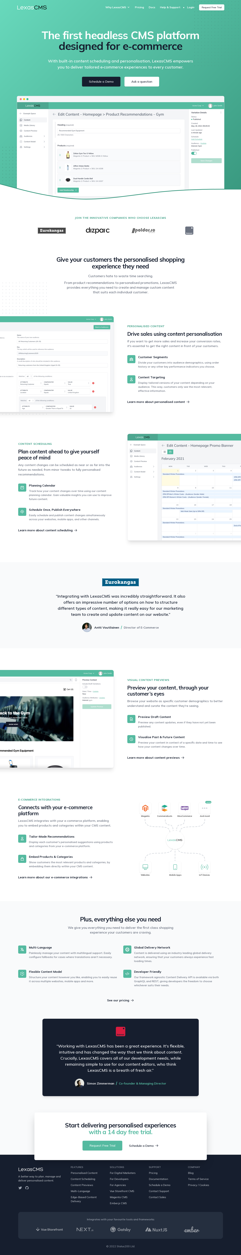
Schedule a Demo (101, 81)
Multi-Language (80, 1191)
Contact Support (159, 1191)
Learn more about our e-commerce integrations (55, 877)
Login (191, 7)
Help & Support (170, 7)
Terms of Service (198, 1179)
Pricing (139, 7)
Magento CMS (118, 1197)
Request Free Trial (212, 7)
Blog (191, 1173)
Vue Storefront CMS (122, 1191)
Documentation (158, 1179)
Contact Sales (157, 1197)
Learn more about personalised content (158, 402)
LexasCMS (30, 1169)
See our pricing (120, 1000)
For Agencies (118, 1185)
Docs (152, 7)
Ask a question (141, 81)
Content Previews (82, 1185)
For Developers (119, 1179)
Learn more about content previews (155, 758)
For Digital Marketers (123, 1173)
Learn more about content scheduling (47, 530)
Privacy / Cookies (198, 1185)
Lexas (32, 7)
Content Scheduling (83, 1179)
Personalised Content (84, 1173)
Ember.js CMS (118, 1203)
